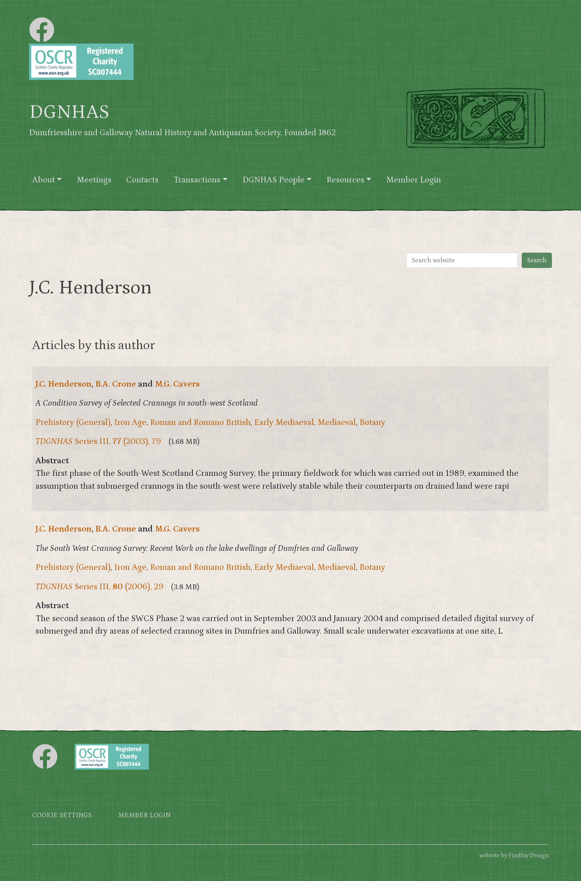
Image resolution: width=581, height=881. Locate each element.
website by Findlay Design (514, 855)
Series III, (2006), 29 (99, 587)
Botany (372, 422)
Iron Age (130, 422)
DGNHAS (69, 112)
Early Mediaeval (284, 422)
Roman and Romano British (200, 422)
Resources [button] (345, 180)
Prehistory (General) (73, 422)
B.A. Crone (115, 384)
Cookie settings (62, 815)
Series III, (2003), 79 (98, 441)
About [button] (43, 180)
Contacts (142, 180)
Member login (144, 815)
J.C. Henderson (64, 384)
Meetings (94, 180)
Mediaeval (337, 422)
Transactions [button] (196, 180)
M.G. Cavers (177, 384)
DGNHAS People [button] (273, 180)
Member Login (413, 180)
